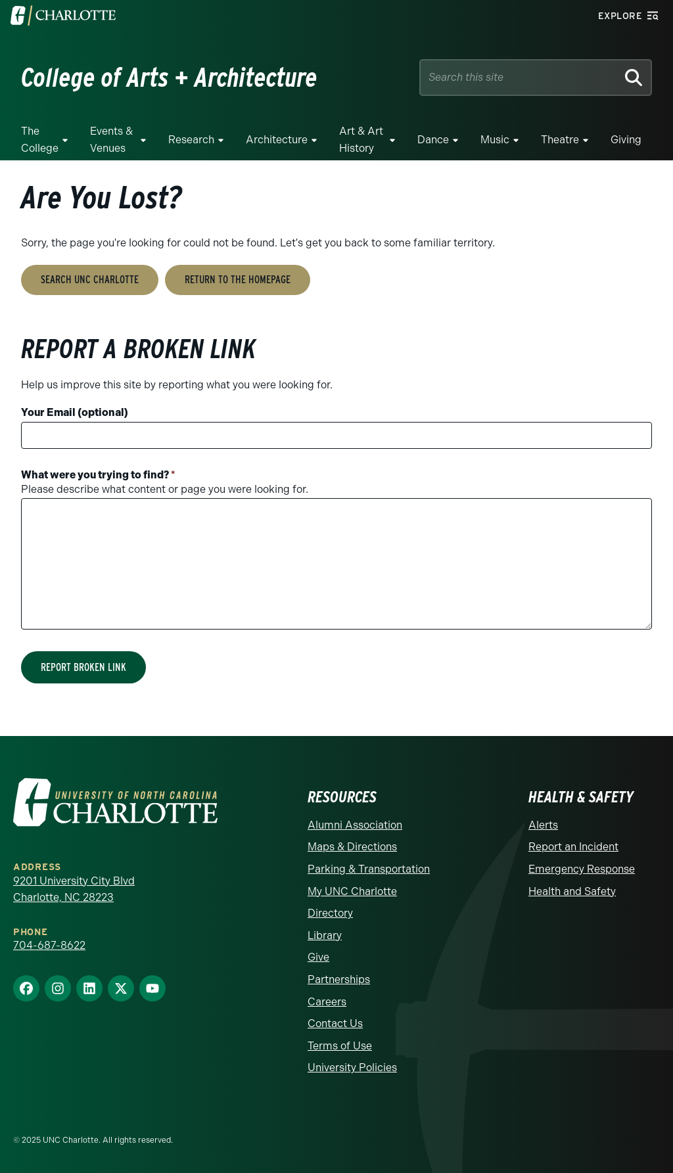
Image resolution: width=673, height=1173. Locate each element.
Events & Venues (111, 139)
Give (318, 957)
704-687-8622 (49, 945)
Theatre (560, 139)
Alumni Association (355, 825)
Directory (330, 913)
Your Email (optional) (74, 412)
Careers (327, 1002)
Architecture (277, 139)
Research (191, 139)
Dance (433, 139)
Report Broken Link (83, 667)
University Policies (352, 1067)
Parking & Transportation (369, 869)
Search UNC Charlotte (90, 279)
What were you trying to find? (98, 475)
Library (325, 935)
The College (39, 139)
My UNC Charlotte (352, 891)
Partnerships (339, 979)
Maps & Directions (352, 846)
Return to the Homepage (237, 279)
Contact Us (335, 1023)
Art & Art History (361, 139)
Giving (626, 139)
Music (494, 139)
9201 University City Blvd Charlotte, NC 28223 (74, 889)
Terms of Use (340, 1046)
